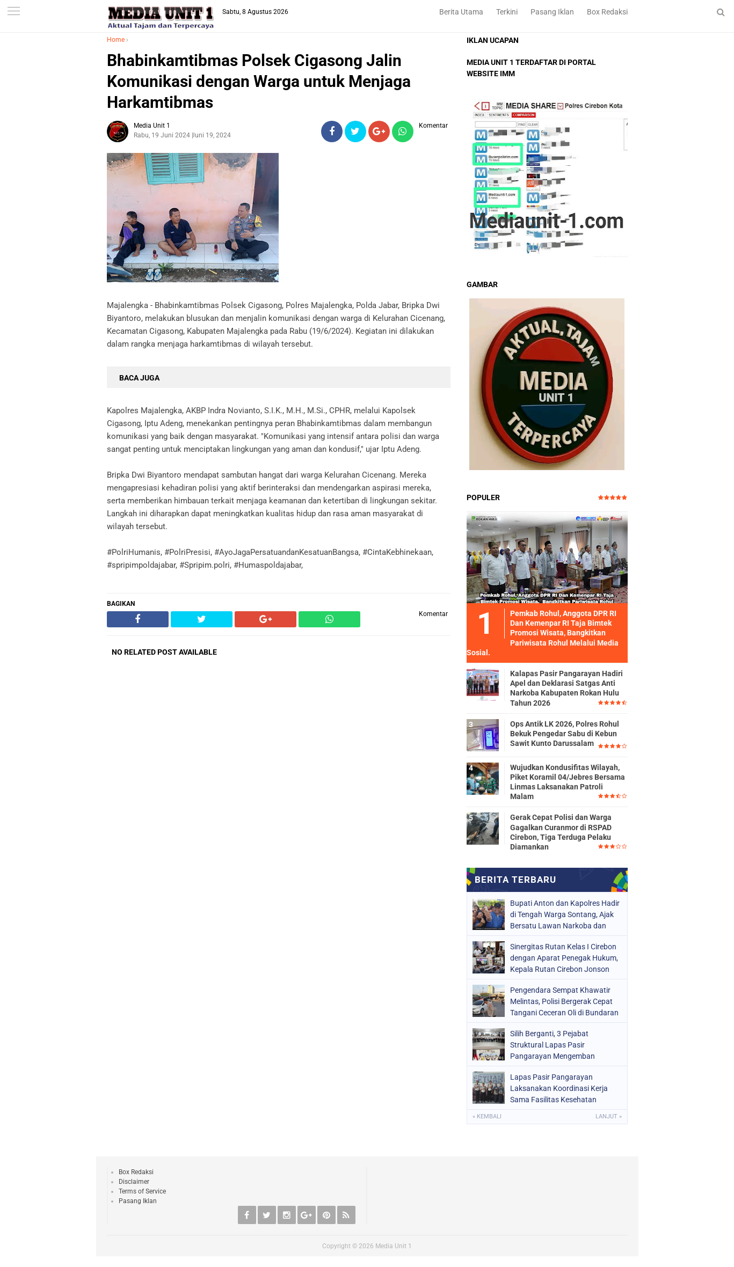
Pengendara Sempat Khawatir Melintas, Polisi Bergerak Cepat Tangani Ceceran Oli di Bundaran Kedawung (564, 1001)
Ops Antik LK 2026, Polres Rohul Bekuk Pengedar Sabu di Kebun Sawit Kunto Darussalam (564, 734)
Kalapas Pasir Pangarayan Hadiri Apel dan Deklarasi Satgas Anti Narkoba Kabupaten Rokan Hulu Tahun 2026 (566, 688)
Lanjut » (608, 1116)
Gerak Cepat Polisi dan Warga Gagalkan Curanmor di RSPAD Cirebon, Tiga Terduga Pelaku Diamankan (561, 832)
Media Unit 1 (393, 1246)
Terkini (507, 12)
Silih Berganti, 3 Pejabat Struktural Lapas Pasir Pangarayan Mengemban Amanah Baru (552, 1044)
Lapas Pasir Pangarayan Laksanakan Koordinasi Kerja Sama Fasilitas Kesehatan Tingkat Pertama (559, 1088)
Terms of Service (142, 1191)
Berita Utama (461, 12)
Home (116, 39)
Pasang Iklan (552, 12)
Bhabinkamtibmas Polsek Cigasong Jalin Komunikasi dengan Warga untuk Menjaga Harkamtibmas (259, 81)
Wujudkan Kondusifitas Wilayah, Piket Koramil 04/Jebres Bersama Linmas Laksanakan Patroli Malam (567, 782)
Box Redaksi (607, 12)
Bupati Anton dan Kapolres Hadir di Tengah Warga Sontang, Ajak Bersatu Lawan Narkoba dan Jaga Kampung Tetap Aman (565, 914)
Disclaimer (134, 1181)
